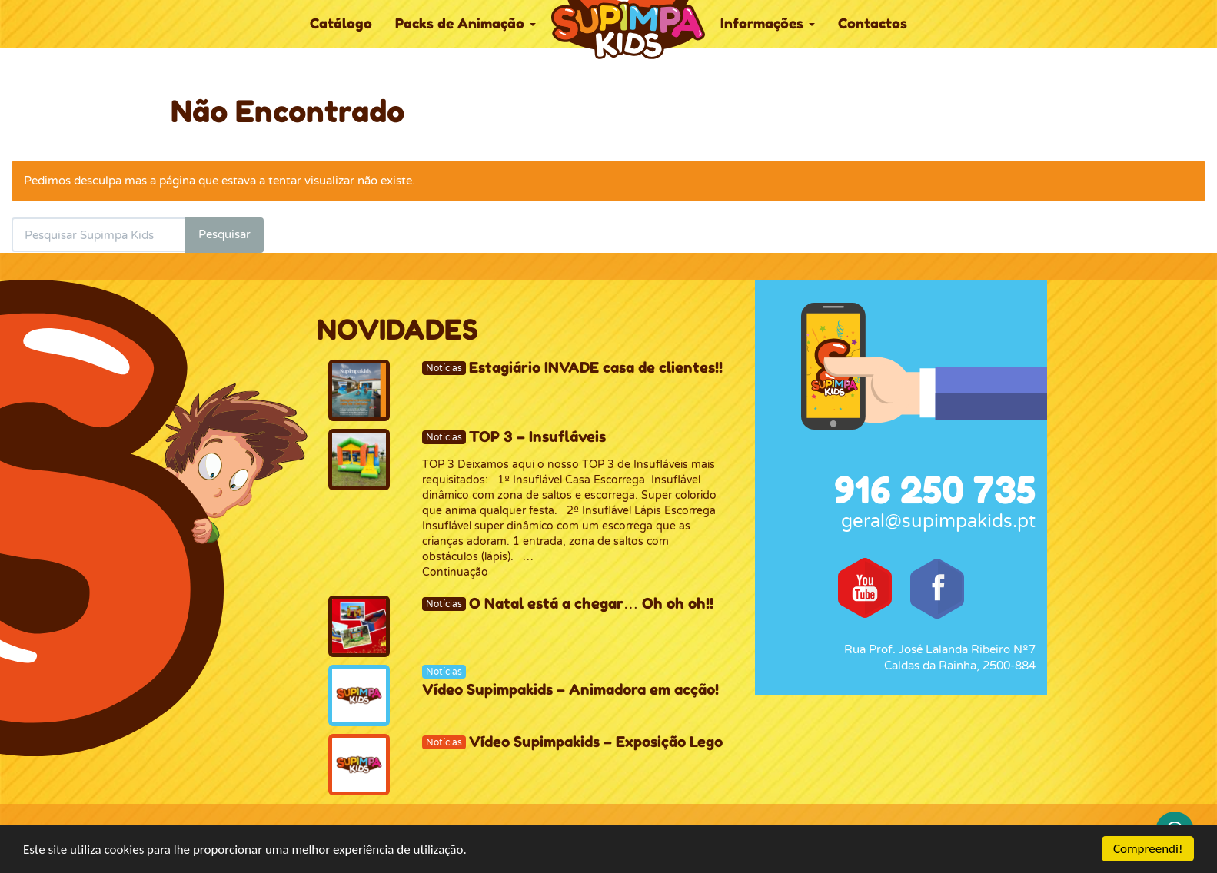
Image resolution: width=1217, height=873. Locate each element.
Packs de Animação (465, 23)
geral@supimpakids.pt (938, 521)
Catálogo (341, 23)
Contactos (872, 23)
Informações (767, 23)
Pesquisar (224, 234)
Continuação (455, 572)
